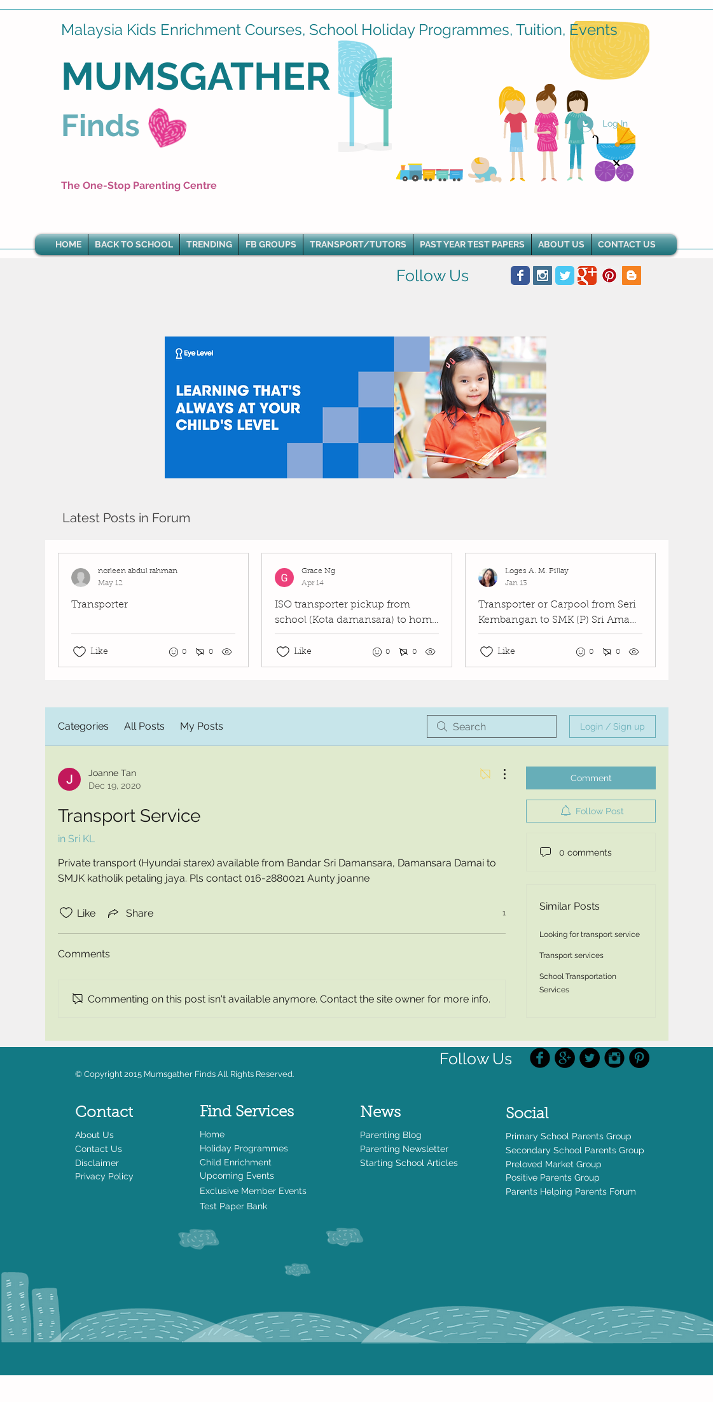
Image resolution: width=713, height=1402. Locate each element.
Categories (83, 726)
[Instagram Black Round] (614, 1058)
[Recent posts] (356, 610)
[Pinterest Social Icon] (609, 275)
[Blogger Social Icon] (631, 275)
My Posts (201, 726)
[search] (492, 726)
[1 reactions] (497, 913)
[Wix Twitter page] (564, 275)
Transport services (571, 955)
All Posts (144, 726)
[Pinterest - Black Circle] (639, 1058)
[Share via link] (129, 912)
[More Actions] (498, 774)
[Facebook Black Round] (540, 1058)
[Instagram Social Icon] (542, 275)
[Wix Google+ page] (587, 275)
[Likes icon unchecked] (79, 652)
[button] (209, 244)
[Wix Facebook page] (520, 275)
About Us (94, 1135)
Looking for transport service (589, 934)
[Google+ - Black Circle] (565, 1058)
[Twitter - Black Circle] (589, 1058)
